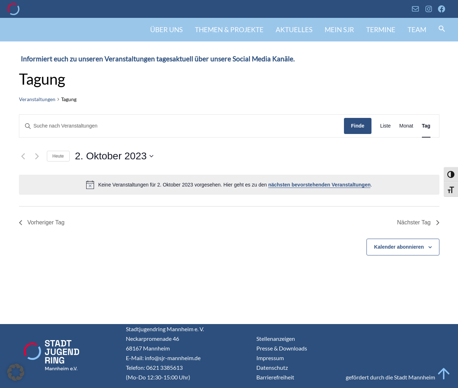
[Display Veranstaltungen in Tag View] (426, 126)
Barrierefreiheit (275, 377)
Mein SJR (339, 29)
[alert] (229, 185)
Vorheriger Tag (42, 222)
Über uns (166, 29)
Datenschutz (272, 367)
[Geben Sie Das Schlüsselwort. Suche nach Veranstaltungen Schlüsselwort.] (181, 126)
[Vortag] (23, 156)
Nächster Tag (418, 222)
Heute (58, 156)
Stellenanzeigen (275, 338)
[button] (441, 29)
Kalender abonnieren (399, 247)
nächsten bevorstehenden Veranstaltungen (319, 185)
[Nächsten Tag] (37, 156)
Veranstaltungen (37, 99)
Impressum (270, 357)
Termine (380, 29)
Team (417, 29)
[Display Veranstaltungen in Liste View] (385, 126)
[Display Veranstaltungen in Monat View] (406, 126)
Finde (357, 126)
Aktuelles (294, 29)
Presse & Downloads (281, 348)
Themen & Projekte (229, 29)
